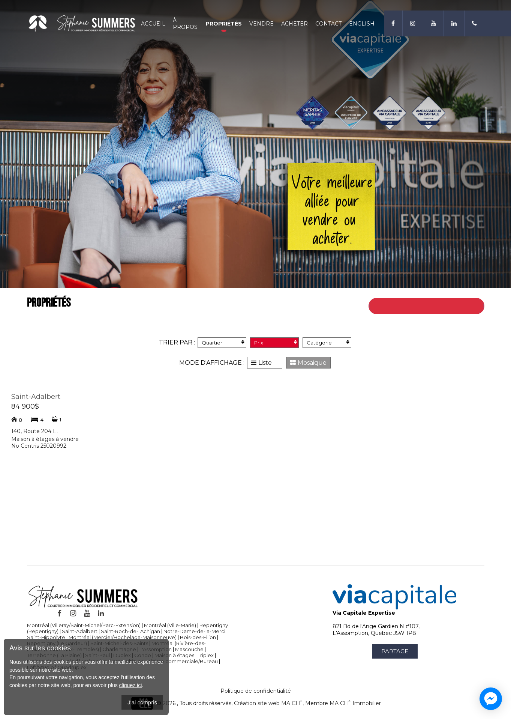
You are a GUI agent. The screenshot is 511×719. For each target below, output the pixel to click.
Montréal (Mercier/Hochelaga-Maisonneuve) (123, 637)
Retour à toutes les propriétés (435, 306)
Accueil (153, 23)
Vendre (261, 23)
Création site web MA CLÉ (268, 703)
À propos (185, 23)
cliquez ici (130, 685)
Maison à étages (174, 655)
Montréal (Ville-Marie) (170, 625)
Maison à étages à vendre (45, 439)
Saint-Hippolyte (46, 637)
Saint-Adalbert (35, 397)
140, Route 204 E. (34, 431)
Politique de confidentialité (255, 690)
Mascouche (189, 649)
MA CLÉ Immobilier (355, 703)
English (362, 23)
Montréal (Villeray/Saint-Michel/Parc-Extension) (84, 625)
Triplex (206, 655)
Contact (328, 23)
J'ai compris (142, 702)
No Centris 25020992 (38, 445)
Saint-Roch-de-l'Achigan (130, 631)
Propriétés (224, 23)
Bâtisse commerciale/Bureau (182, 661)
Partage (394, 651)
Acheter (294, 23)
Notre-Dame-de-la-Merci (194, 631)
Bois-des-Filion (198, 637)
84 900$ (25, 406)
